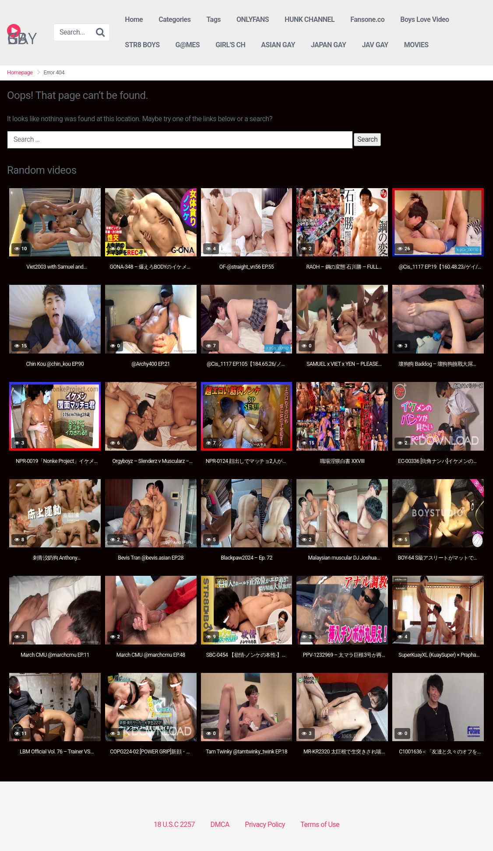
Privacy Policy (265, 824)
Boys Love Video (424, 19)
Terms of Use (319, 824)
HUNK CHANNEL (310, 19)
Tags (213, 19)
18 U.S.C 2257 (174, 824)
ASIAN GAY (278, 45)
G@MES (188, 45)
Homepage (20, 72)
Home (134, 19)
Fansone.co (367, 19)
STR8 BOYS (142, 45)
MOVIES (416, 45)
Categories (174, 19)
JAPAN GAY (328, 45)
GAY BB (22, 31)
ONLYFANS (252, 19)
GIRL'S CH (230, 45)
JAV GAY (375, 45)
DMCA (220, 824)
